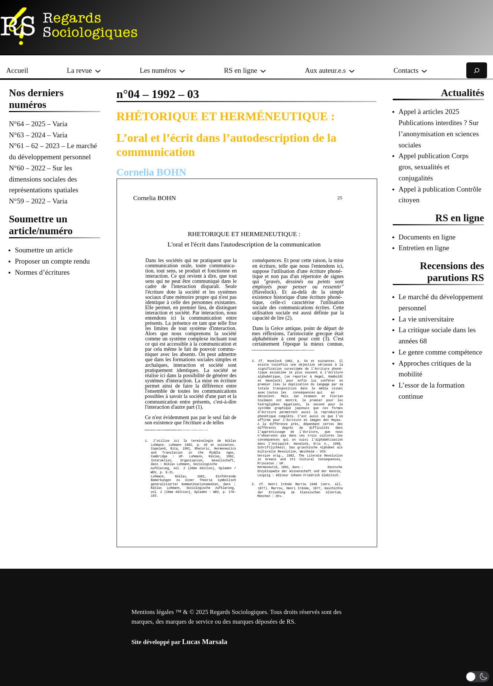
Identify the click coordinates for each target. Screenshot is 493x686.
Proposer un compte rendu (52, 261)
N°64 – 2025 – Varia (38, 124)
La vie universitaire (426, 319)
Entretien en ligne (424, 248)
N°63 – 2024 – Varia (38, 135)
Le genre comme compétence (440, 352)
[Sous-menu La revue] (98, 70)
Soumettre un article (44, 250)
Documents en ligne (427, 237)
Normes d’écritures (42, 272)
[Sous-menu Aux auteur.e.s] (352, 70)
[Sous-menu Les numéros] (182, 70)
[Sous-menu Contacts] (424, 70)
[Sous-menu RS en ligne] (263, 70)
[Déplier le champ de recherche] (476, 70)
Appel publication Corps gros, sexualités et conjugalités (434, 167)
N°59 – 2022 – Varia (38, 201)
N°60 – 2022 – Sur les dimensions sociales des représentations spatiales (43, 179)
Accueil (17, 70)
